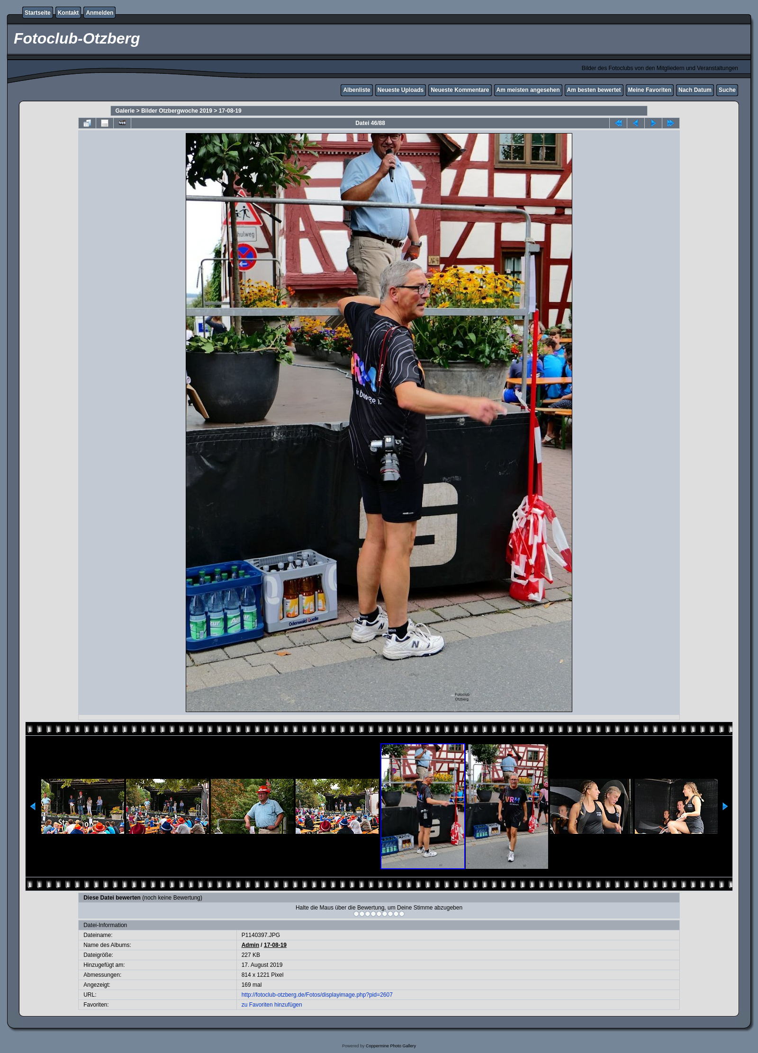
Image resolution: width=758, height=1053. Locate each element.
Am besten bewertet (594, 90)
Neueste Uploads (401, 90)
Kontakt (68, 12)
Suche (727, 90)
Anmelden (99, 12)
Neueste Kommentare (460, 90)
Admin (250, 945)
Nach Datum (695, 90)
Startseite (38, 12)
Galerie (125, 110)
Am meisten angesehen (528, 90)
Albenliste (356, 90)
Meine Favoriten (649, 90)
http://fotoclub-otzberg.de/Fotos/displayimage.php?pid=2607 (317, 994)
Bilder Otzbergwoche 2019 (176, 110)
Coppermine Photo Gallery (391, 1046)
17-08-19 (230, 110)
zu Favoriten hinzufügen (272, 1004)
